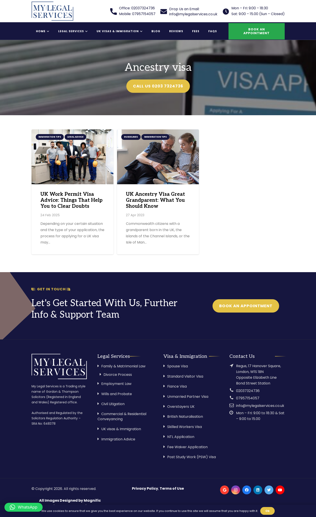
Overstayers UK (181, 406)
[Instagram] (235, 489)
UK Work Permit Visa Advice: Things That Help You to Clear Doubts (71, 200)
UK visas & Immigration (121, 429)
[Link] (53, 11)
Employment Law (116, 383)
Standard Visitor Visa (185, 376)
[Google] (224, 489)
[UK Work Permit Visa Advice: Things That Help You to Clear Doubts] (72, 156)
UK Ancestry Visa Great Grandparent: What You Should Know (155, 200)
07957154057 (247, 398)
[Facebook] (246, 489)
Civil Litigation (113, 403)
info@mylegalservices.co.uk (260, 405)
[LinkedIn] (257, 489)
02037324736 (248, 390)
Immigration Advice (118, 439)
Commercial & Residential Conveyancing (121, 416)
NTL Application (180, 436)
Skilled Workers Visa (184, 426)
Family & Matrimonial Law (123, 366)
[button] (23, 507)
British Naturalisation (185, 416)
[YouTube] (280, 489)
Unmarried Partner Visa (187, 396)
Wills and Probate (116, 393)
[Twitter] (268, 489)
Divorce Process (117, 374)
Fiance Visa (177, 386)
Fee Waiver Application (187, 447)
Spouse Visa (177, 366)
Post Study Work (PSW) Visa (191, 457)
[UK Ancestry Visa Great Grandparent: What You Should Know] (158, 156)
